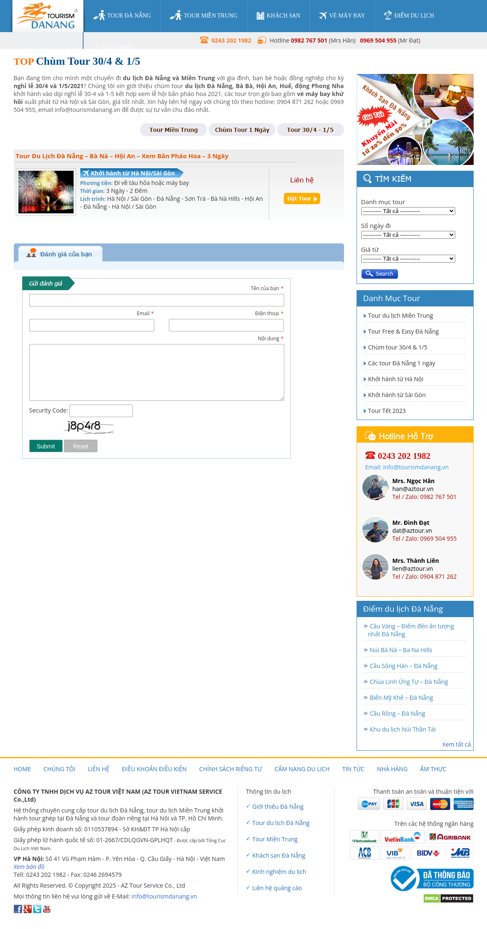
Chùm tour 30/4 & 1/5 (398, 347)
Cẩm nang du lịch (302, 769)
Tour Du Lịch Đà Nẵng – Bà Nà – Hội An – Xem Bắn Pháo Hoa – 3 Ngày (122, 156)
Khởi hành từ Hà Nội (395, 379)
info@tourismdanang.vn (164, 896)
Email (145, 313)
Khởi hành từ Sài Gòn (397, 395)
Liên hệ (98, 769)
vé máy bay (342, 16)
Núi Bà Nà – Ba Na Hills (401, 650)
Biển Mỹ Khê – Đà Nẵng (401, 697)
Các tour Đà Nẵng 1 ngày (402, 363)
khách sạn (278, 16)
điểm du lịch (409, 15)
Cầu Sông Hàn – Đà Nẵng (404, 666)
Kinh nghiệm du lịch (279, 872)
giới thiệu (113, 48)
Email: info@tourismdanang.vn (407, 467)
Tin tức (353, 769)
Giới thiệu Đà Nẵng (278, 806)
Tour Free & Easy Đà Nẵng (403, 331)
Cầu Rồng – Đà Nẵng (397, 713)
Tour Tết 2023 (387, 411)
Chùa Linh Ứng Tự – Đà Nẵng (409, 682)
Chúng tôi (59, 769)
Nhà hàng (392, 769)
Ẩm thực (433, 769)
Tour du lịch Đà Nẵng (281, 823)
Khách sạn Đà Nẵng (279, 855)
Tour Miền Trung (275, 839)
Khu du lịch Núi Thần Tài (403, 729)
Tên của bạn (267, 288)
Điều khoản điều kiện (154, 769)
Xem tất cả (456, 744)
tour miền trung (203, 15)
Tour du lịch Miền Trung (400, 315)
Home (22, 769)
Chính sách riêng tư (230, 769)
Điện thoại (269, 313)
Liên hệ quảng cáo (277, 888)
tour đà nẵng (122, 15)
